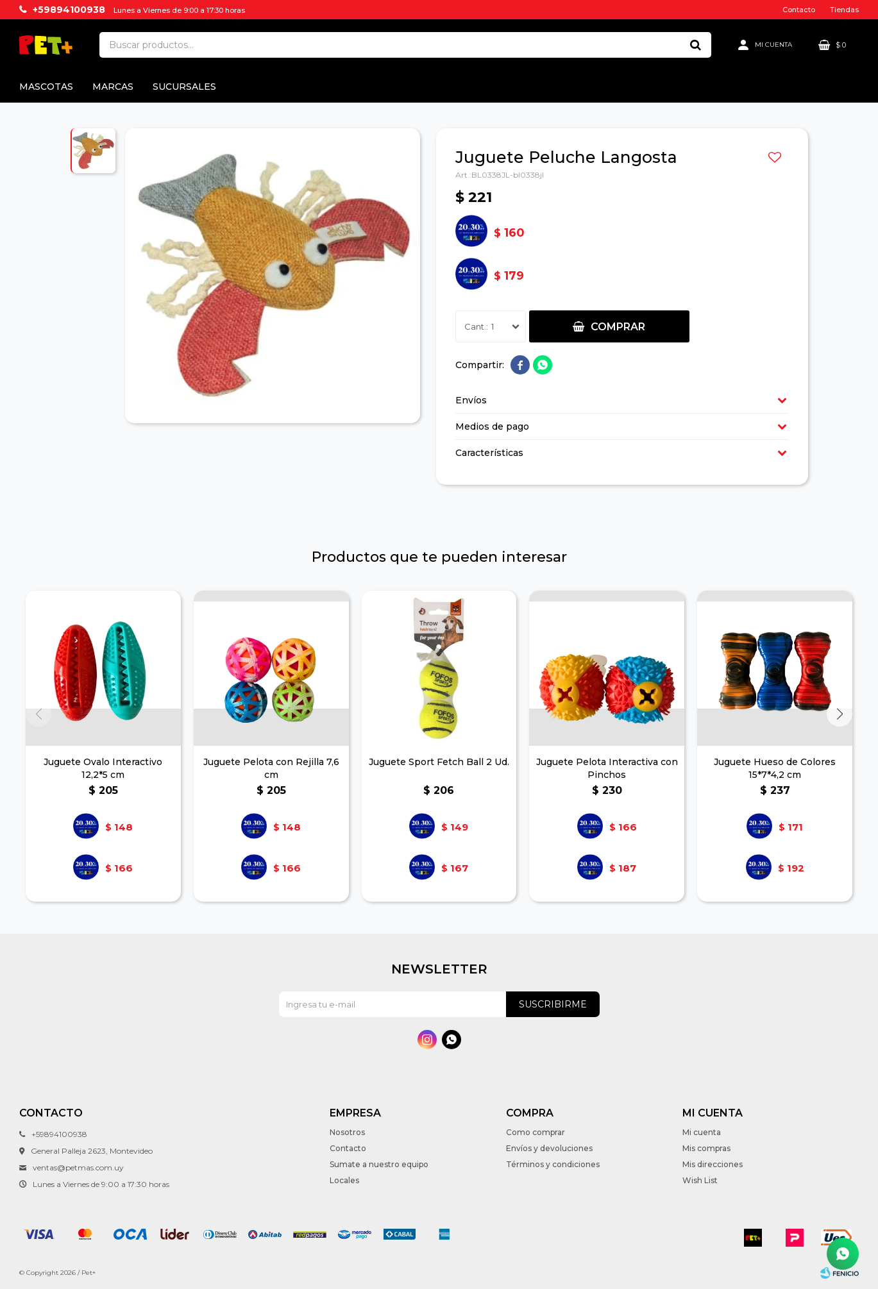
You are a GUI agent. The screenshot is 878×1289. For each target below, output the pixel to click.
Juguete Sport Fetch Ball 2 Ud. (439, 762)
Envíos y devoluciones (549, 1148)
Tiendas (844, 9)
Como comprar (535, 1132)
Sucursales (184, 86)
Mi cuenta (701, 1132)
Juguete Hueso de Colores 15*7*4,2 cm (775, 768)
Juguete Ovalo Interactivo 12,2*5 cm (103, 768)
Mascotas (46, 86)
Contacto (798, 9)
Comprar (618, 327)
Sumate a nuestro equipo (379, 1164)
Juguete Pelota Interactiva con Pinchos (607, 768)
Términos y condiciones (553, 1164)
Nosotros (347, 1132)
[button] (839, 714)
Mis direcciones (712, 1164)
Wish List (700, 1180)
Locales (344, 1180)
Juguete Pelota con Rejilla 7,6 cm (271, 768)
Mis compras (706, 1148)
